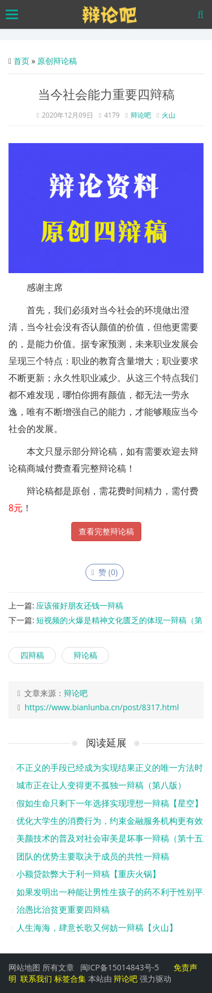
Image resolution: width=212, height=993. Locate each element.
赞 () (105, 572)
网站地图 (24, 967)
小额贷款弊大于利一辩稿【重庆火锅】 (88, 873)
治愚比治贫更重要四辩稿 (63, 909)
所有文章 (58, 967)
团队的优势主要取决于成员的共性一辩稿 (92, 856)
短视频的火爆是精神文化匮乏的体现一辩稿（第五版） (105, 624)
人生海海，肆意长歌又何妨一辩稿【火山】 (97, 927)
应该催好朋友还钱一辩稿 (79, 605)
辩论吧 (141, 115)
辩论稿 (85, 655)
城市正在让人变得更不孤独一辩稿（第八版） (101, 785)
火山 (168, 115)
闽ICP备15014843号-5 (119, 967)
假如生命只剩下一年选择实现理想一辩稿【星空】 (109, 803)
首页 (21, 60)
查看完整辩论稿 (106, 531)
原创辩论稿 (57, 60)
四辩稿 (32, 655)
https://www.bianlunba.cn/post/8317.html (101, 707)
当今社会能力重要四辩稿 (106, 93)
